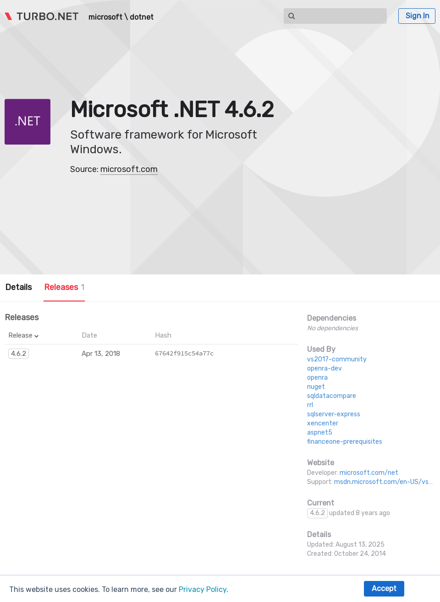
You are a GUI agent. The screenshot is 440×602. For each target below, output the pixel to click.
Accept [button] (384, 588)
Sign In (417, 15)
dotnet (142, 17)
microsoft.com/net (369, 473)
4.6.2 (18, 353)
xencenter (322, 423)
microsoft (105, 17)
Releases (64, 287)
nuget (316, 387)
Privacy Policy (202, 589)
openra (317, 378)
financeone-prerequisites (344, 442)
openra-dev (324, 368)
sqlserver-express (333, 414)
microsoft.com (129, 169)
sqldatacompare (331, 396)
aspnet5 (319, 432)
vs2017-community (337, 359)
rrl (310, 405)
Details (18, 287)
